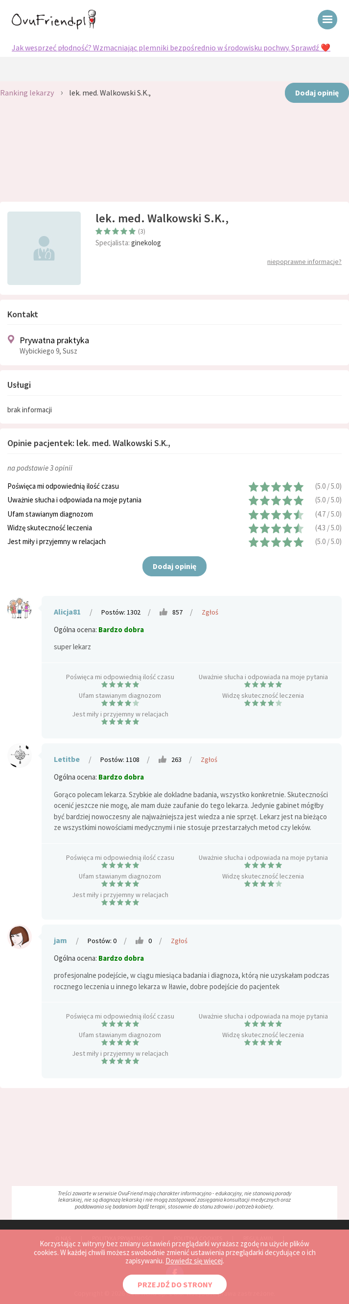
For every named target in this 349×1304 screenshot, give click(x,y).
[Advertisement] (174, 158)
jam (60, 940)
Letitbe (67, 759)
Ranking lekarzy (27, 92)
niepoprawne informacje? (304, 261)
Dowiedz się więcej (194, 1260)
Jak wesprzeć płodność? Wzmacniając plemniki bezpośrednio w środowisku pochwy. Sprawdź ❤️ (171, 47)
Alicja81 (67, 611)
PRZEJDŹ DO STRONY (175, 1284)
